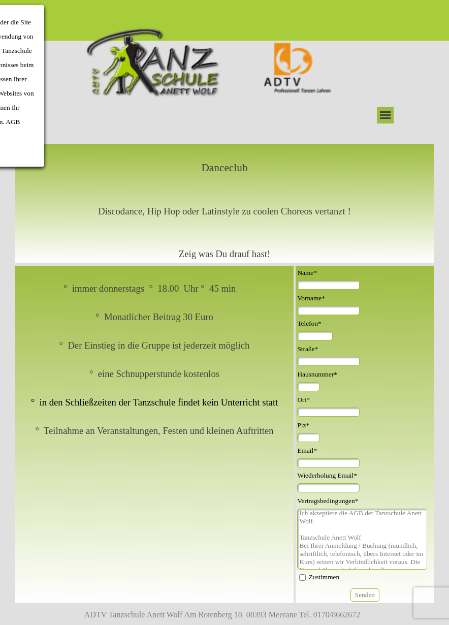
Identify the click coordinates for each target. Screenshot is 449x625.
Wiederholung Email (327, 475)
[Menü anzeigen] (385, 115)
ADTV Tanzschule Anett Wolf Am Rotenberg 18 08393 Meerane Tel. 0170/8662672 (222, 614)
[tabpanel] (225, 203)
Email (307, 450)
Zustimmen (323, 577)
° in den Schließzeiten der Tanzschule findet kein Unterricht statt (154, 402)
